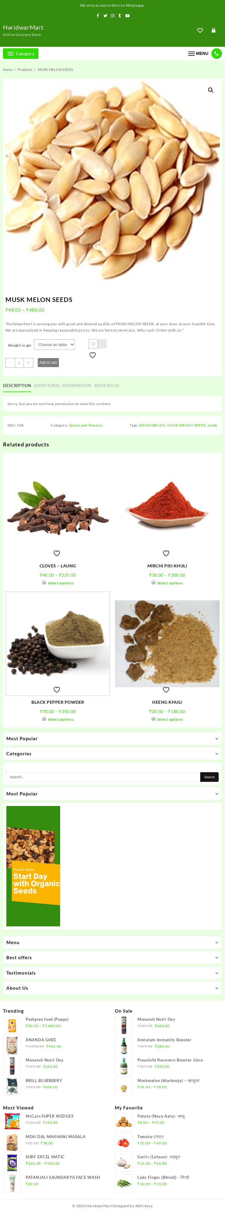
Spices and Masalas (86, 425)
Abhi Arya (144, 1206)
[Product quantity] (19, 362)
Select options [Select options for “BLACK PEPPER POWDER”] (61, 719)
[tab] (18, 386)
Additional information (62, 385)
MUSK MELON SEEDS (186, 425)
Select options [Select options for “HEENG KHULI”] (170, 719)
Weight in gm (19, 345)
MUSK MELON (152, 425)
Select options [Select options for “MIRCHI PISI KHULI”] (170, 583)
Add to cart (48, 362)
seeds (212, 425)
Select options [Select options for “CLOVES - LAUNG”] (61, 583)
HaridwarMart (23, 27)
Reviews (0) (107, 385)
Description (17, 385)
